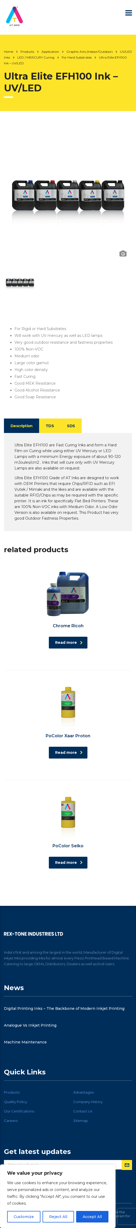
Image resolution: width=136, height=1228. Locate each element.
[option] (68, 194)
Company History (88, 1102)
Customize (24, 1216)
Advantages (83, 1092)
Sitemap (80, 1121)
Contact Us (82, 1111)
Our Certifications (19, 1111)
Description (22, 426)
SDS (71, 426)
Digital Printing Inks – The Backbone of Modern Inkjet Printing (64, 1008)
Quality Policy (15, 1102)
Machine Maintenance (25, 1042)
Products (11, 1092)
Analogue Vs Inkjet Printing (30, 1025)
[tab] (21, 426)
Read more (69, 642)
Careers (11, 1121)
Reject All (58, 1216)
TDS (50, 426)
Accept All (92, 1216)
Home (8, 52)
